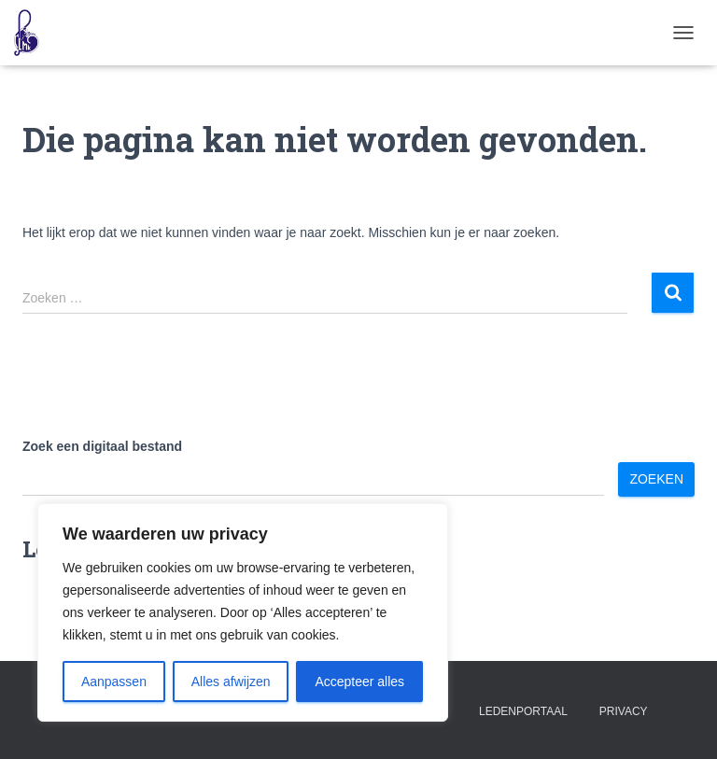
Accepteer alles (359, 681)
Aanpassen (114, 681)
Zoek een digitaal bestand (102, 446)
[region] (242, 612)
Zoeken (656, 478)
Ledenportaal (523, 711)
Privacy (623, 711)
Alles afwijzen (231, 681)
